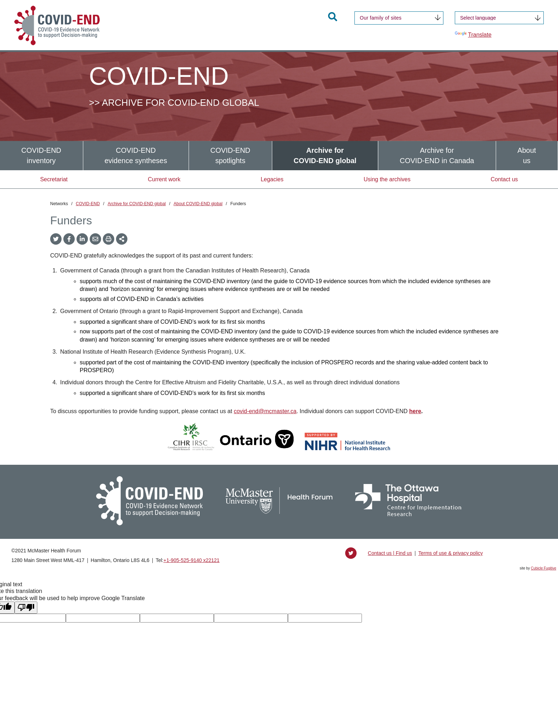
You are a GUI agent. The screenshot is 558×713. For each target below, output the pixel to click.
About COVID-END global (198, 203)
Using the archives (387, 179)
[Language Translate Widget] (499, 17)
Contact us (504, 179)
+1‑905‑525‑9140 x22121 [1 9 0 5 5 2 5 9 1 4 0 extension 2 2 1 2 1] (191, 560)
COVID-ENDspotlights (230, 155)
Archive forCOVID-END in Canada (437, 155)
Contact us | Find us (390, 553)
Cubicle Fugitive (543, 568)
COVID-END (88, 203)
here (415, 411)
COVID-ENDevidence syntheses (136, 155)
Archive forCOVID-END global (325, 155)
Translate (473, 34)
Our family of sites (380, 18)
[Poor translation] (26, 608)
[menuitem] (41, 155)
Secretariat (54, 179)
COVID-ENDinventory (41, 155)
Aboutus (526, 155)
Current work (164, 179)
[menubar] (279, 155)
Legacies (271, 179)
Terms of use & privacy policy (450, 553)
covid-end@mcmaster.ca (265, 411)
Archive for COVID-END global (136, 203)
